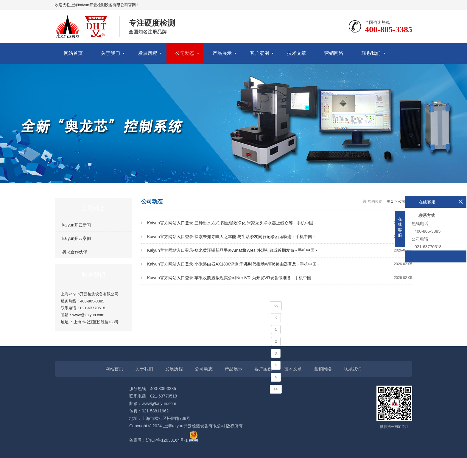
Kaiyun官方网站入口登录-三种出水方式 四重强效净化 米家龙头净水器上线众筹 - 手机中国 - (279, 223)
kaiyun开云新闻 (76, 225)
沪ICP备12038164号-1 (167, 440)
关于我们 (110, 53)
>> (276, 389)
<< (276, 306)
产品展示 (222, 53)
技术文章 (296, 53)
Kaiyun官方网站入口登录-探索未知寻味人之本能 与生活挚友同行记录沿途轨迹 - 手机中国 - (279, 236)
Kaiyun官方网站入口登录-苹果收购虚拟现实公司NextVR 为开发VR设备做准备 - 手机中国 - (279, 278)
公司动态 (184, 53)
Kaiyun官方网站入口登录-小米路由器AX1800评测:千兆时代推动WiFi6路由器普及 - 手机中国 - (279, 264)
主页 (390, 201)
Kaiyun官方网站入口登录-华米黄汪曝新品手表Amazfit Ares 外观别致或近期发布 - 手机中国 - (279, 250)
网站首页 (73, 53)
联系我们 (371, 53)
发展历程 (147, 53)
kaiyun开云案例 (76, 238)
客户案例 (259, 53)
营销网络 (333, 53)
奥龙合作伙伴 (74, 251)
